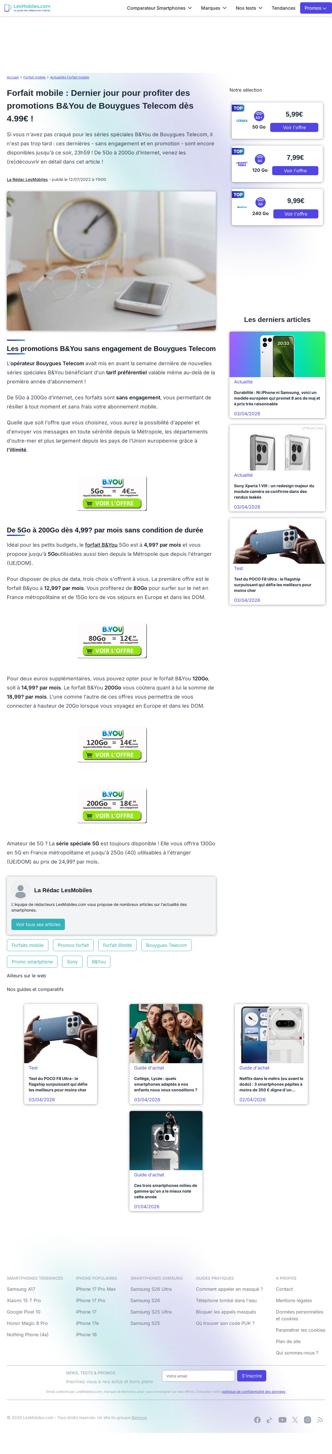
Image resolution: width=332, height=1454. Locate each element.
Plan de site (288, 1341)
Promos (316, 8)
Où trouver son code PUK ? (225, 1323)
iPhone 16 (86, 1334)
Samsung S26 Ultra (151, 1289)
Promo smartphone (32, 961)
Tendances (284, 8)
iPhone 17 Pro (90, 1300)
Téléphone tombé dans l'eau (226, 1300)
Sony (72, 961)
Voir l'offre (294, 127)
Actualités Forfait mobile (69, 77)
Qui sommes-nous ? (297, 1353)
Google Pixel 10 (23, 1312)
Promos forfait (73, 945)
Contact (284, 1289)
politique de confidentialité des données (253, 1391)
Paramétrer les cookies (300, 1330)
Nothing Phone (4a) (28, 1334)
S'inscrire (252, 1376)
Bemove (139, 1417)
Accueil (13, 77)
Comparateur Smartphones (159, 8)
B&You (99, 961)
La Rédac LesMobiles (27, 179)
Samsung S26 (145, 1300)
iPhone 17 (86, 1312)
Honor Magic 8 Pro (27, 1323)
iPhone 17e (87, 1323)
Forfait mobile (34, 77)
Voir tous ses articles (38, 924)
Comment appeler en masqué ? (229, 1289)
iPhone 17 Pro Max (96, 1289)
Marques (214, 8)
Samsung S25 (145, 1323)
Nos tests (249, 8)
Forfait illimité (117, 945)
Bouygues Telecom (166, 945)
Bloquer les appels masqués (226, 1312)
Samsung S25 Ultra (151, 1312)
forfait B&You (101, 545)
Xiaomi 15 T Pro (24, 1300)
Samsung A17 (21, 1289)
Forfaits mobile (28, 945)
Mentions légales (294, 1300)
